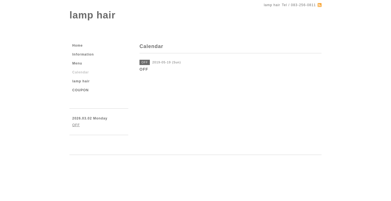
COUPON (80, 90)
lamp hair (92, 14)
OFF (76, 125)
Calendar (80, 72)
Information (83, 54)
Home (77, 45)
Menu (77, 63)
